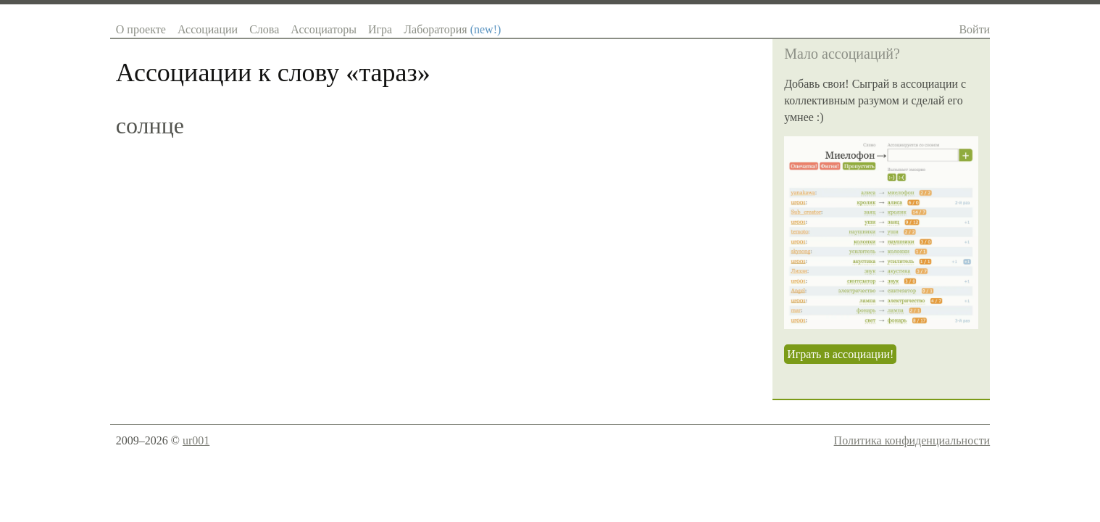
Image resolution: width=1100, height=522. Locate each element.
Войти (974, 29)
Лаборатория (452, 29)
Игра (380, 29)
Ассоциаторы (324, 29)
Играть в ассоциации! (840, 354)
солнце (150, 125)
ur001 (196, 440)
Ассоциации (208, 29)
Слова (264, 29)
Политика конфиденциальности (912, 440)
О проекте (141, 29)
